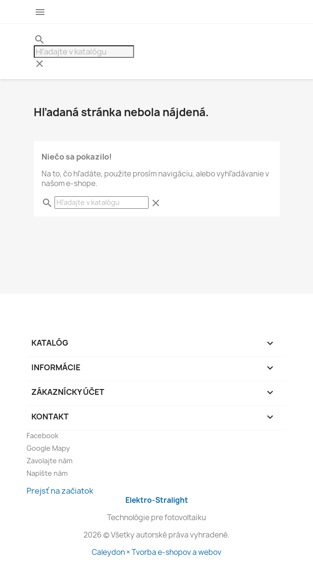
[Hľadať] (84, 51)
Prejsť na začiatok (60, 490)
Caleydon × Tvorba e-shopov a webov (156, 552)
